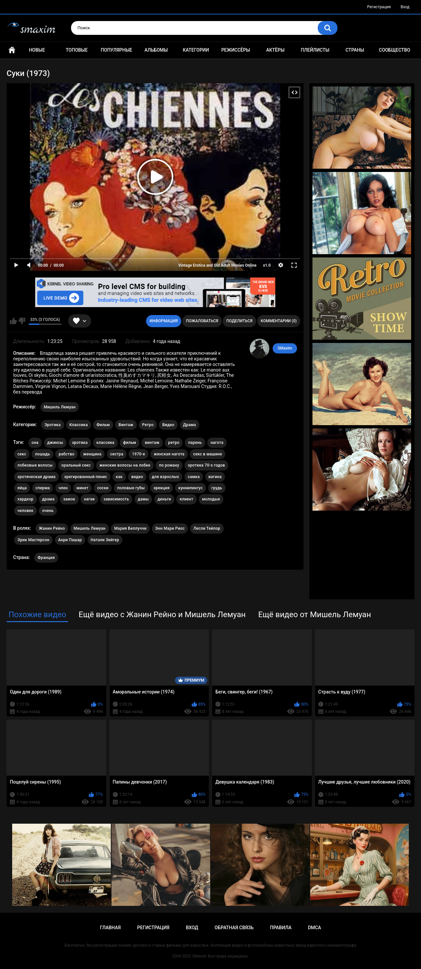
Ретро (148, 425)
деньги (164, 499)
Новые (37, 50)
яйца (22, 488)
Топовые (76, 50)
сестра (116, 454)
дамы (143, 499)
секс (21, 454)
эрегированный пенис (85, 476)
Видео (168, 425)
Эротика (52, 425)
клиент (186, 499)
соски (102, 488)
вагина (215, 476)
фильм (129, 442)
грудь (216, 488)
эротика (80, 442)
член (63, 488)
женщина (92, 454)
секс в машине (207, 454)
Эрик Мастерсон (33, 540)
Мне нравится (13, 321)
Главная (12, 50)
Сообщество (394, 50)
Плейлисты (315, 50)
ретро (173, 442)
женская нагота (169, 454)
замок (69, 499)
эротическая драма (36, 476)
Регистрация (379, 7)
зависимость (116, 499)
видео (137, 476)
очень (48, 510)
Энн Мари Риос (170, 528)
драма (48, 499)
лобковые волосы (35, 465)
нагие (89, 499)
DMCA (314, 927)
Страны (354, 50)
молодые (211, 499)
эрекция (162, 488)
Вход (405, 7)
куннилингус (190, 488)
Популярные (116, 50)
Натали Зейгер (105, 540)
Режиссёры (235, 50)
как (119, 476)
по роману (169, 465)
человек (25, 510)
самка (194, 476)
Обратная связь (234, 927)
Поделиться (239, 321)
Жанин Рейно (52, 528)
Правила (280, 927)
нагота (216, 442)
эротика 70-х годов (206, 465)
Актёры (275, 50)
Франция (46, 557)
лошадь (42, 454)
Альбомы (156, 50)
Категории (196, 50)
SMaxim (285, 348)
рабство (66, 454)
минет (82, 488)
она (35, 442)
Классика (78, 425)
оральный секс (76, 465)
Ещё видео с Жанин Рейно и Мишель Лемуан (162, 614)
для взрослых (165, 476)
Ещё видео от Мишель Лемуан (314, 614)
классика (105, 442)
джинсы (55, 442)
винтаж (152, 442)
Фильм (103, 425)
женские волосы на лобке (124, 465)
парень (195, 442)
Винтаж (125, 425)
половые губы (131, 488)
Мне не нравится (21, 321)
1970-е (138, 454)
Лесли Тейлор (206, 528)
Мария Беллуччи (130, 528)
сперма (43, 488)
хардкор (25, 499)
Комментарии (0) (279, 321)
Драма (189, 425)
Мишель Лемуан (60, 407)
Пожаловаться (202, 321)
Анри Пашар (70, 540)
